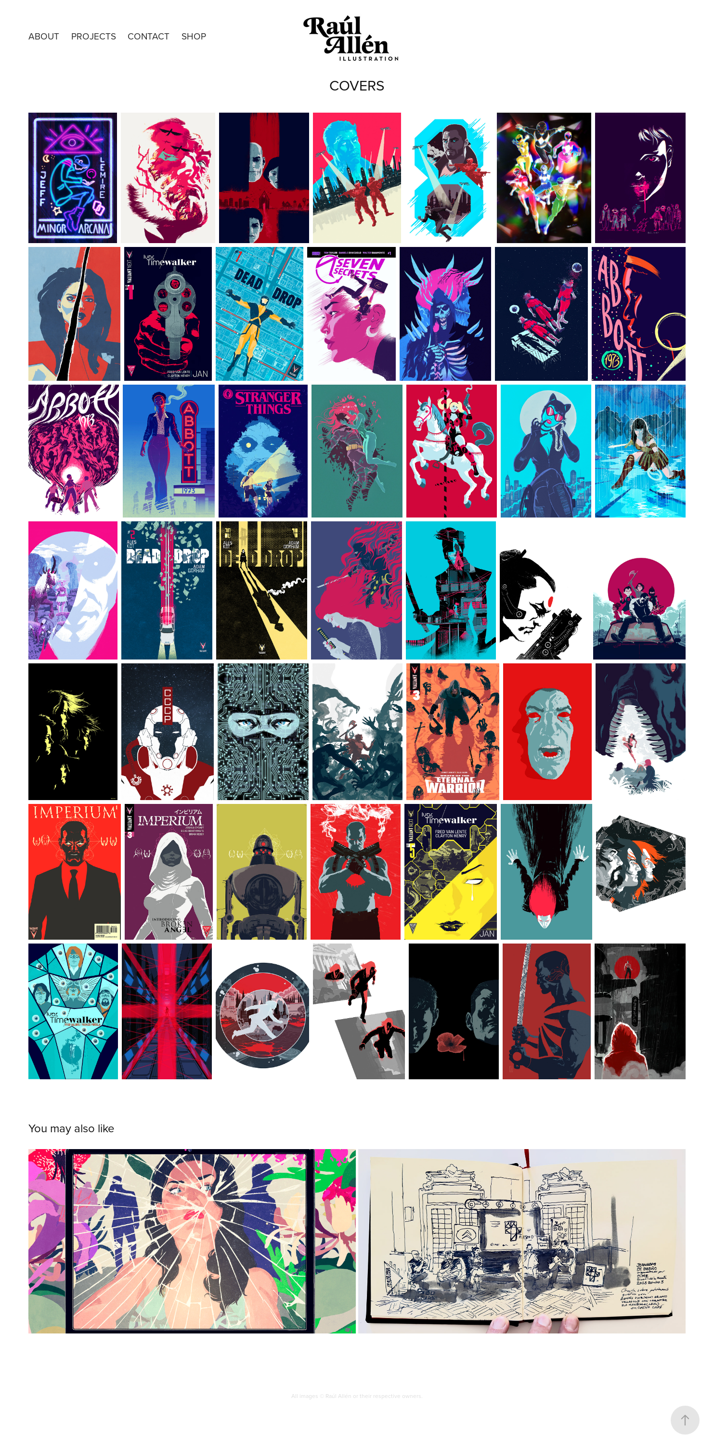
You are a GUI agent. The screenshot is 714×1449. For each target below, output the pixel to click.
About (43, 35)
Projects (93, 35)
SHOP (194, 35)
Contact (148, 35)
